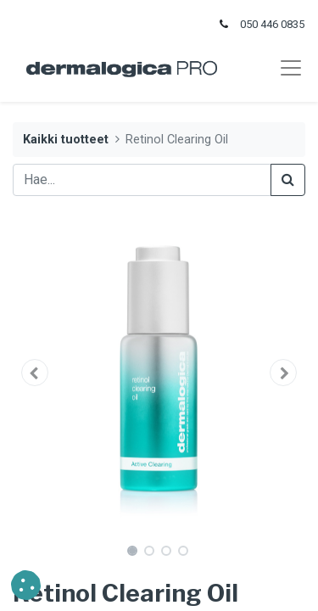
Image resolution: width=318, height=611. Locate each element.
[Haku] (288, 180)
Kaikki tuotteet (66, 139)
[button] (35, 372)
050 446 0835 (272, 24)
